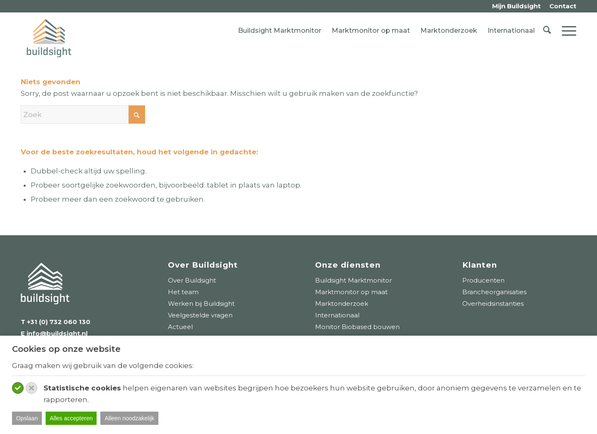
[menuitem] (516, 6)
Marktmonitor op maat (371, 30)
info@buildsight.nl (56, 333)
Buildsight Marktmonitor (279, 30)
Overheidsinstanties (493, 303)
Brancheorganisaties (494, 292)
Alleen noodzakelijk (129, 418)
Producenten (483, 280)
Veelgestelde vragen (200, 315)
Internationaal (511, 30)
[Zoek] (547, 30)
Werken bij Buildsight (201, 303)
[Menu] (566, 30)
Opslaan (27, 418)
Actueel (180, 327)
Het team (183, 292)
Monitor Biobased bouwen (357, 327)
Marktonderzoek (448, 30)
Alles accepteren (71, 418)
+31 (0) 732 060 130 (58, 322)
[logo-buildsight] (49, 38)
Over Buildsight (192, 280)
